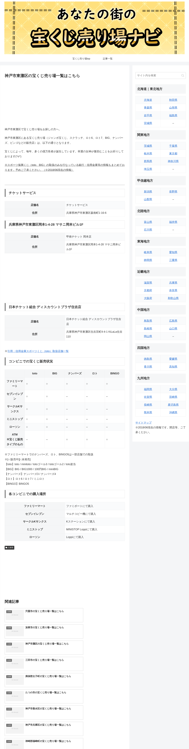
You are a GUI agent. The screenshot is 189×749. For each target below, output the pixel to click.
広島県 (173, 320)
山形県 (173, 107)
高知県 (173, 366)
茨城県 (148, 145)
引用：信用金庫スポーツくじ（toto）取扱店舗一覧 (38, 351)
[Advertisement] (65, 102)
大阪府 (148, 298)
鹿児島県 (173, 404)
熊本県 (148, 412)
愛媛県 (173, 358)
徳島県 (148, 358)
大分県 (173, 389)
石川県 (148, 229)
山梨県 (148, 199)
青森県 (148, 107)
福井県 (173, 222)
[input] (160, 75)
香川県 (148, 366)
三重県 (173, 260)
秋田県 (173, 99)
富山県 (148, 222)
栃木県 (148, 153)
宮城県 (148, 123)
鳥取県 (148, 320)
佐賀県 (148, 396)
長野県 (173, 191)
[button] (182, 75)
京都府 (148, 290)
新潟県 (148, 191)
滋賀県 (148, 282)
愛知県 (173, 252)
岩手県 (148, 115)
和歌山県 (173, 298)
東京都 (173, 153)
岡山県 (148, 336)
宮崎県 (173, 396)
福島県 (173, 115)
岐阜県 (148, 252)
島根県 (148, 328)
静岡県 (148, 260)
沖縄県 (173, 412)
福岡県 (148, 389)
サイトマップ (143, 422)
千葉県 (173, 145)
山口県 (173, 328)
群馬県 (148, 161)
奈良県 (173, 290)
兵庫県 (9, 548)
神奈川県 (173, 161)
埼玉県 (148, 169)
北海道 (148, 99)
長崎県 (148, 404)
